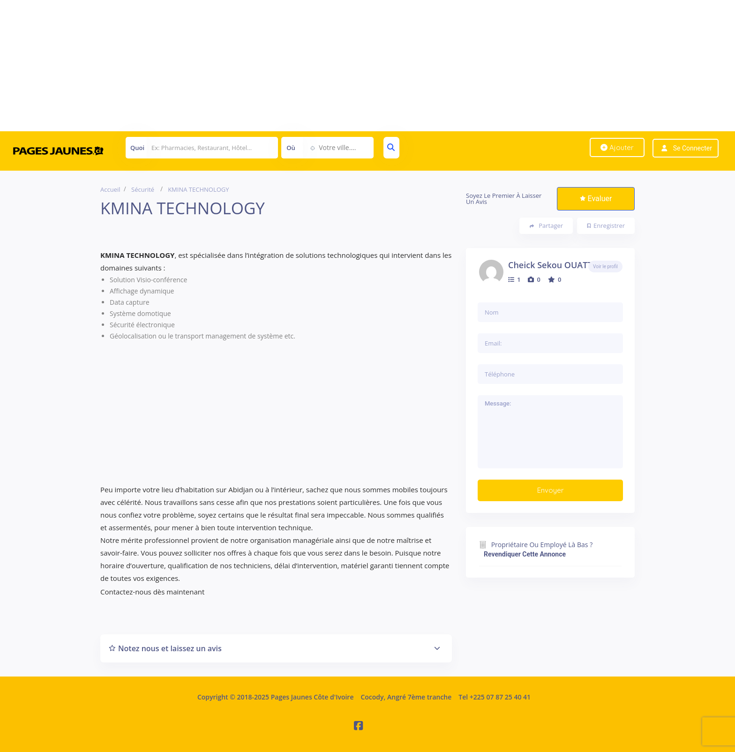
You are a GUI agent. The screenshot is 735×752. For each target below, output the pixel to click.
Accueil (110, 189)
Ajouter (617, 147)
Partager (546, 225)
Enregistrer (606, 225)
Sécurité (142, 189)
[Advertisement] (281, 65)
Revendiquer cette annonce (525, 554)
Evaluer (596, 198)
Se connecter (692, 148)
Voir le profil (605, 266)
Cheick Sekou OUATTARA (558, 265)
